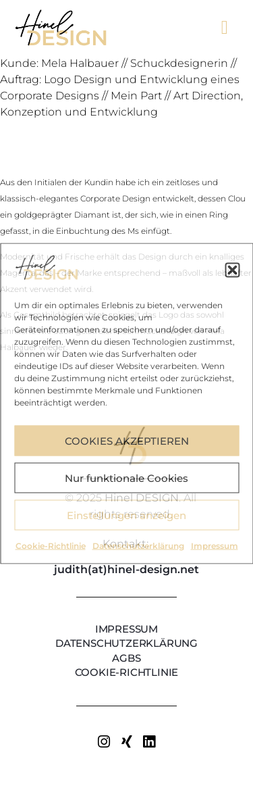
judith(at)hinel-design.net (126, 569)
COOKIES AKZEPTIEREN (127, 440)
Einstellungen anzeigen (126, 514)
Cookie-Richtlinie (51, 546)
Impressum (214, 546)
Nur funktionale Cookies (126, 477)
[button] (232, 269)
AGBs (126, 658)
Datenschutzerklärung (138, 546)
